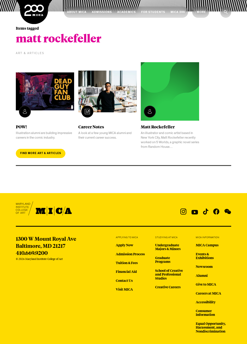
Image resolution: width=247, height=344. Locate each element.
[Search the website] (225, 12)
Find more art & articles (40, 153)
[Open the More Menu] (200, 12)
